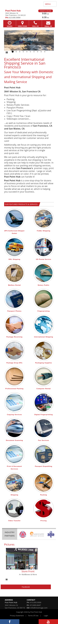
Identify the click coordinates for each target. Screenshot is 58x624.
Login (46, 615)
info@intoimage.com (38, 608)
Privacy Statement (17, 615)
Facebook (26, 587)
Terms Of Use (33, 615)
